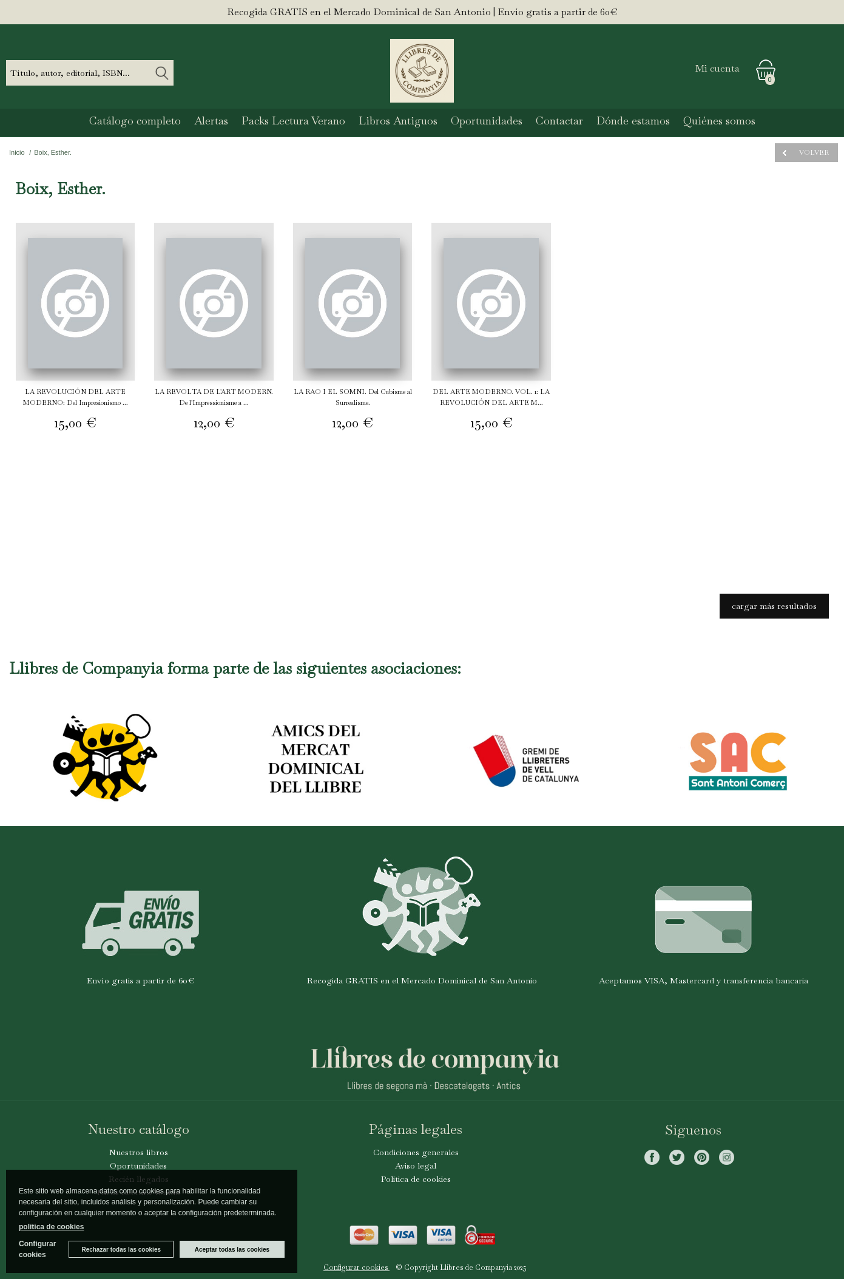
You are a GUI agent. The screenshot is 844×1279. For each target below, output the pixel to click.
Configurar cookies (356, 1267)
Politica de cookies (416, 1178)
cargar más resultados (774, 605)
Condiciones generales (416, 1152)
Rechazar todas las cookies (121, 1249)
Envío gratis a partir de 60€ (141, 980)
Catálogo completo (135, 120)
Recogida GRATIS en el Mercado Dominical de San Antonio (422, 980)
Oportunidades (486, 120)
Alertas (211, 120)
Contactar (559, 120)
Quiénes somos (719, 120)
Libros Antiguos (398, 120)
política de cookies (51, 1227)
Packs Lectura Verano (293, 120)
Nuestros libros (138, 1152)
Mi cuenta (717, 68)
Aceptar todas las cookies (232, 1249)
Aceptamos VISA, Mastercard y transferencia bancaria (703, 980)
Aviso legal (415, 1165)
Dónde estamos (633, 120)
